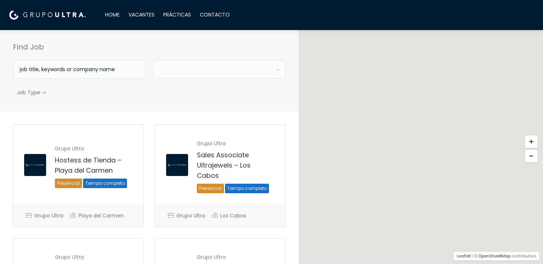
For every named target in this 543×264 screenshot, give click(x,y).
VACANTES (141, 14)
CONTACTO (215, 14)
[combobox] (219, 69)
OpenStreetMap (494, 256)
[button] (531, 142)
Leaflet (464, 256)
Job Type (28, 92)
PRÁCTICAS (177, 14)
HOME (112, 14)
